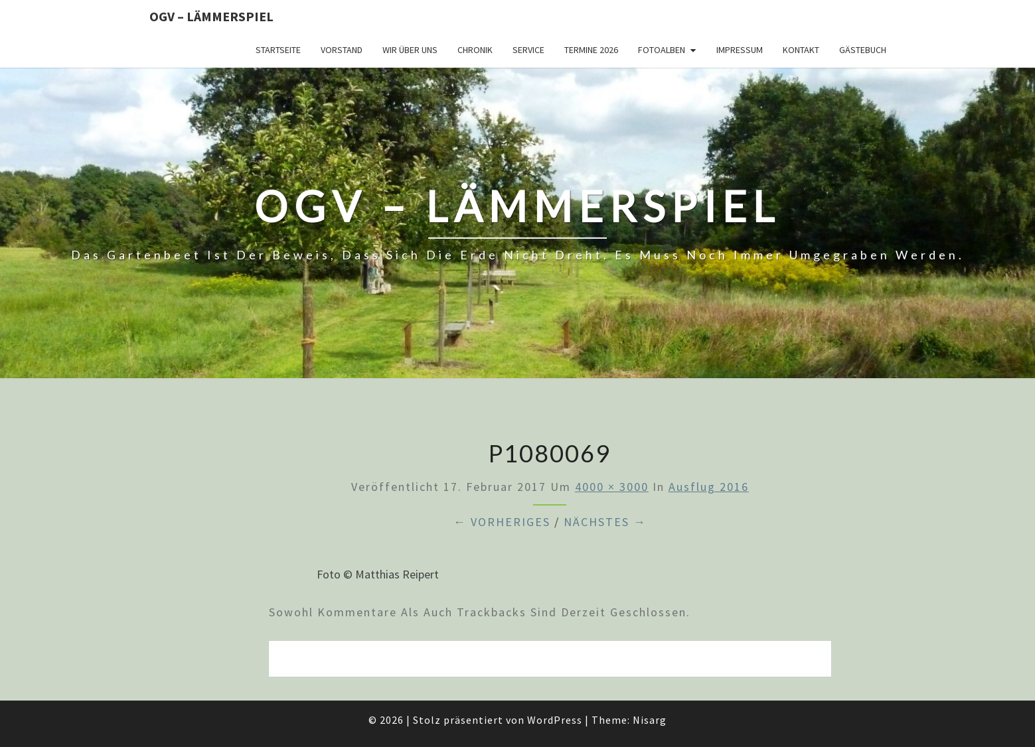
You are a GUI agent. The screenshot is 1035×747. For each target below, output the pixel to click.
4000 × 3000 (612, 486)
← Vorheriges (501, 521)
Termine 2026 (591, 50)
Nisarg (650, 719)
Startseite (278, 50)
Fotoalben (661, 50)
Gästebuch (862, 50)
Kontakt (801, 50)
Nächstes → (605, 521)
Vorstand (341, 50)
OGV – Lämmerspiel (211, 16)
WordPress (554, 719)
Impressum (739, 50)
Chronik (475, 50)
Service (528, 50)
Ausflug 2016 (709, 486)
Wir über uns (410, 50)
